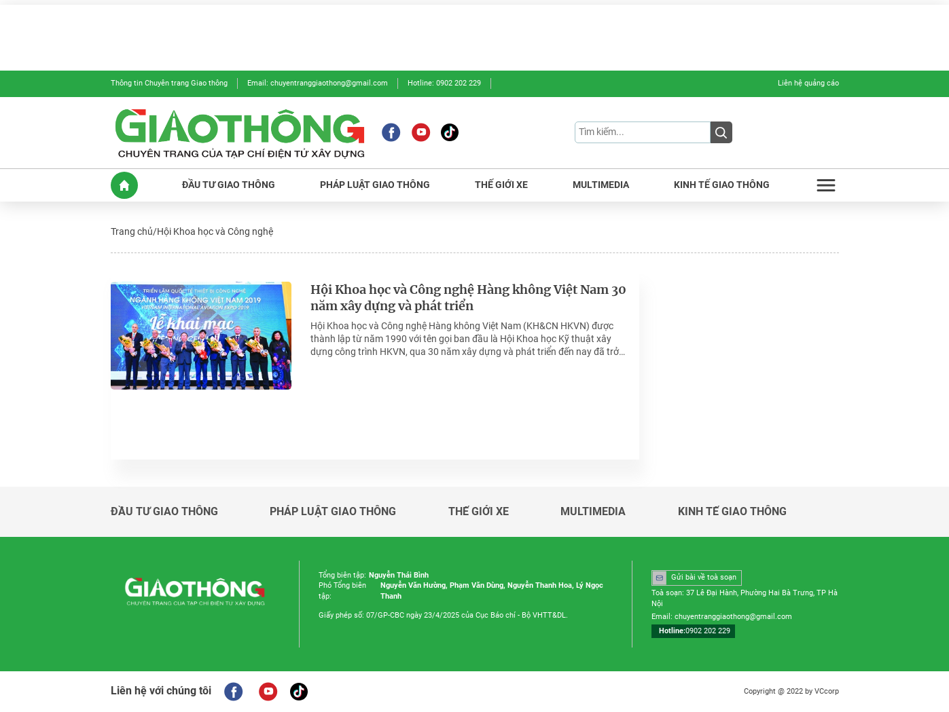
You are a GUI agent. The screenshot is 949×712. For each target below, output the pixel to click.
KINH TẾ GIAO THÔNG (722, 185)
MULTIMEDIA (601, 185)
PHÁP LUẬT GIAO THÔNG (375, 185)
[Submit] (721, 132)
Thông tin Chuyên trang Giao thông (169, 83)
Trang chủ (132, 231)
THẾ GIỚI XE (501, 185)
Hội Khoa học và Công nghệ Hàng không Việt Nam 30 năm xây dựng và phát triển (468, 298)
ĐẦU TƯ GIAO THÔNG (228, 185)
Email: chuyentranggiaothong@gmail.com (317, 83)
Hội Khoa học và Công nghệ (215, 231)
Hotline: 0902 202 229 (444, 83)
